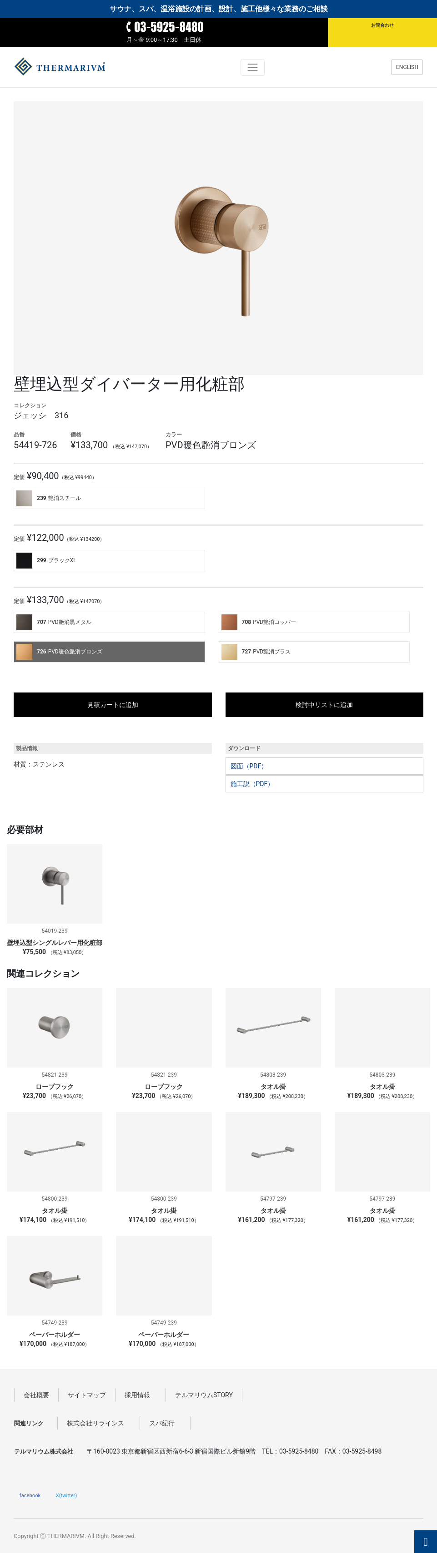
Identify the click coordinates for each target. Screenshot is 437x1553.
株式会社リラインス (99, 1423)
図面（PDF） (249, 766)
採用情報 (140, 1395)
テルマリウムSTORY (204, 1395)
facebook (30, 1495)
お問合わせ (382, 25)
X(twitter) (66, 1495)
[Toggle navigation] (253, 67)
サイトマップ (87, 1395)
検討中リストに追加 (324, 704)
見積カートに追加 (112, 704)
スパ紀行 (165, 1423)
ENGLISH (407, 67)
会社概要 (36, 1395)
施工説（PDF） (252, 783)
